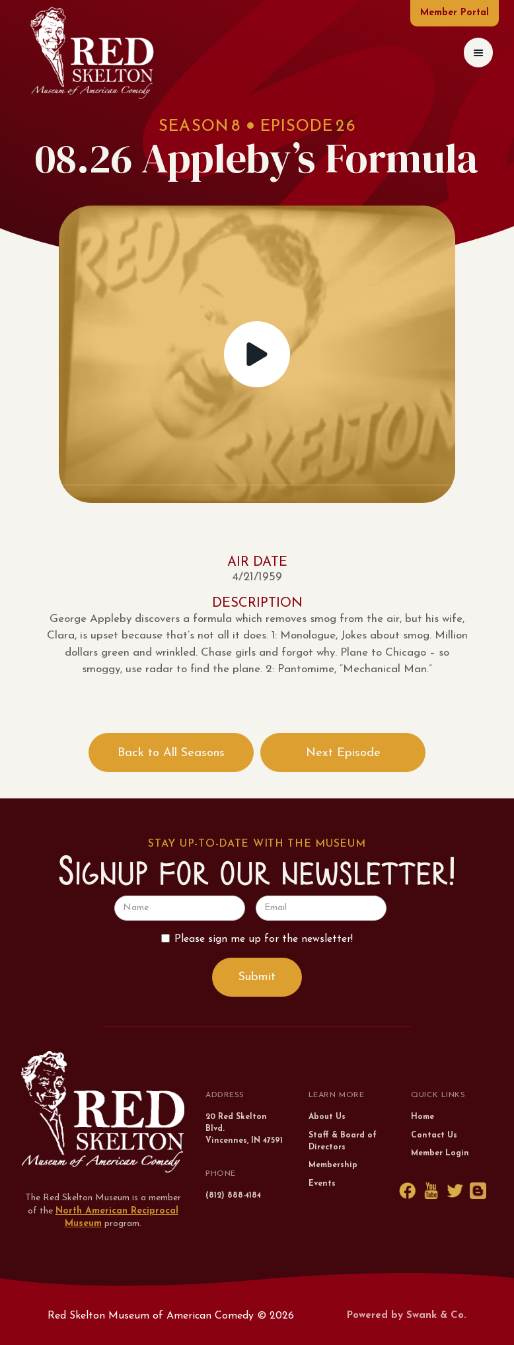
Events (322, 1184)
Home (422, 1117)
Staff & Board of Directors (343, 1141)
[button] (478, 52)
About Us (327, 1117)
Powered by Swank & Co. (406, 1316)
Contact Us (434, 1135)
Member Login (440, 1153)
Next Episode (343, 753)
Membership (333, 1165)
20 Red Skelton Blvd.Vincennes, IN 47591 (244, 1129)
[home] (91, 53)
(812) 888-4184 (233, 1196)
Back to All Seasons (171, 753)
